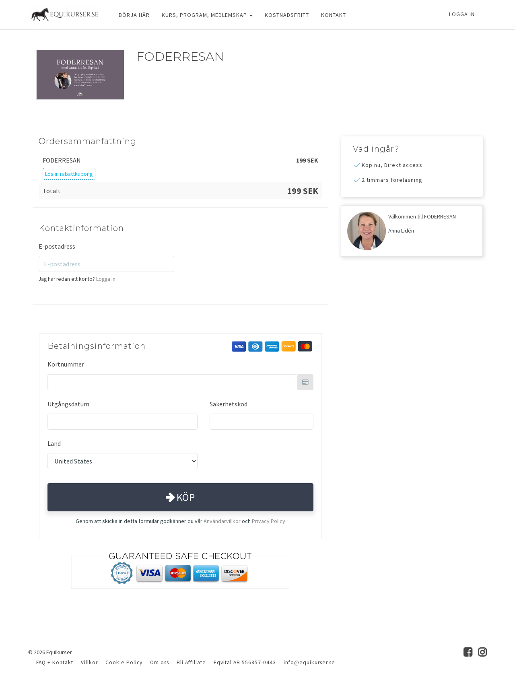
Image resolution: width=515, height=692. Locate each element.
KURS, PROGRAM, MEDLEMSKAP (207, 15)
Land (54, 443)
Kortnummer (65, 364)
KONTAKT (333, 15)
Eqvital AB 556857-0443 (245, 662)
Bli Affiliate (191, 662)
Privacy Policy (268, 521)
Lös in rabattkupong (69, 173)
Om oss (159, 662)
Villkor (89, 662)
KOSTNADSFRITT (287, 15)
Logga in (462, 14)
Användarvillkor (222, 521)
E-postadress (57, 246)
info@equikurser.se (309, 662)
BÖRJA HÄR (134, 15)
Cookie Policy (123, 662)
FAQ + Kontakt (54, 662)
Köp (180, 497)
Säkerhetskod (228, 404)
